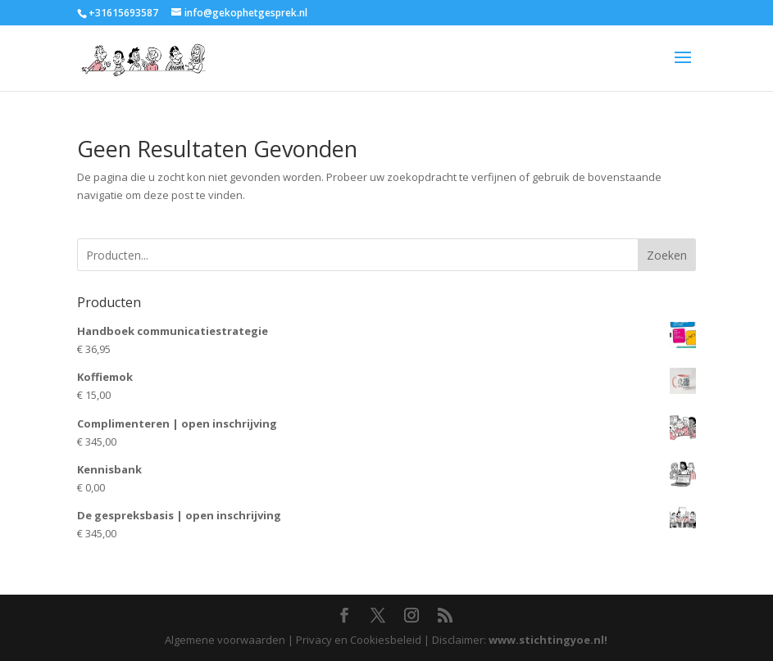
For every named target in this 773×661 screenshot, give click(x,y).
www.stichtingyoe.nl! (548, 639)
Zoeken (667, 255)
